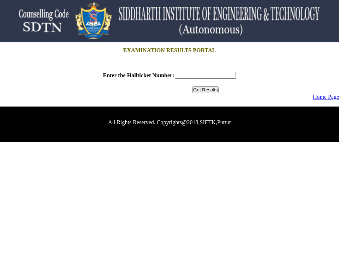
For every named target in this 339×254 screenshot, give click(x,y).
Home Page (326, 97)
